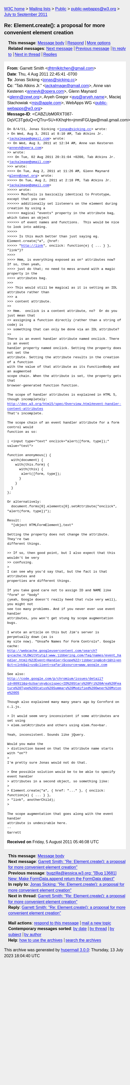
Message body (51, 43)
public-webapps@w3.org (93, 9)
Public (60, 9)
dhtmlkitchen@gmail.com (71, 68)
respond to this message (56, 923)
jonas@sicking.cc (59, 80)
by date (79, 928)
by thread (98, 928)
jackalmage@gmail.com (67, 85)
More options (99, 43)
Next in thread (27, 54)
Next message (59, 48)
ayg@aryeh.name (88, 97)
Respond (75, 43)
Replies (50, 54)
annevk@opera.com (45, 91)
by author (33, 934)
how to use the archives (41, 940)
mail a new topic (96, 923)
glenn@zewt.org (24, 97)
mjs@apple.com (46, 103)
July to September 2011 (25, 14)
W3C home (14, 9)
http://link (32, 246)
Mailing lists (40, 9)
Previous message (92, 48)
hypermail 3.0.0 (75, 950)
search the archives (83, 940)
